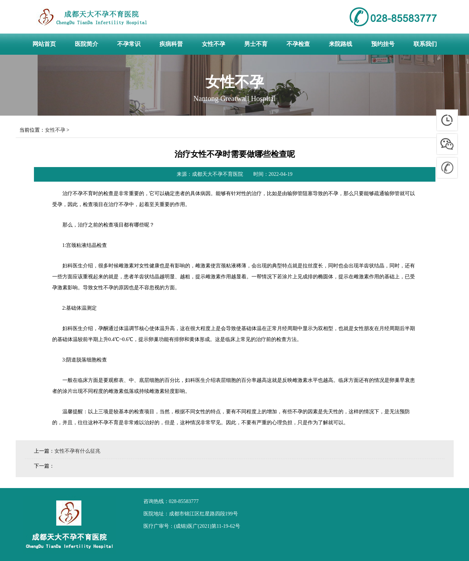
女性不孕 (55, 130)
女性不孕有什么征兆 (77, 451)
